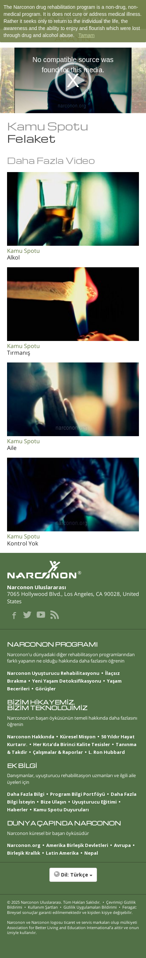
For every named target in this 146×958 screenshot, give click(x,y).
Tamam (86, 35)
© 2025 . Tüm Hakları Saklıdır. (54, 902)
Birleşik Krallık (23, 853)
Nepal (91, 853)
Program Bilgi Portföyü (77, 794)
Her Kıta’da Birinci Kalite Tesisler (71, 744)
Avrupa (122, 845)
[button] (73, 878)
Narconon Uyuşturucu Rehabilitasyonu (53, 673)
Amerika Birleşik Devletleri (77, 845)
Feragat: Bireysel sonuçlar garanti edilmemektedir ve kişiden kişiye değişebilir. (72, 909)
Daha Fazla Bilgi (25, 794)
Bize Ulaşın (53, 802)
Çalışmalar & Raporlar (58, 752)
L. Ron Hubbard (107, 752)
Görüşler (45, 688)
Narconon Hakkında (30, 736)
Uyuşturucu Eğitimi (94, 802)
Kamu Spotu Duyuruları (61, 809)
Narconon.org (24, 845)
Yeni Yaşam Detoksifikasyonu (66, 681)
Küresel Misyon (78, 736)
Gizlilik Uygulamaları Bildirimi (90, 907)
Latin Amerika (62, 853)
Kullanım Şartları (43, 907)
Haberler (17, 809)
